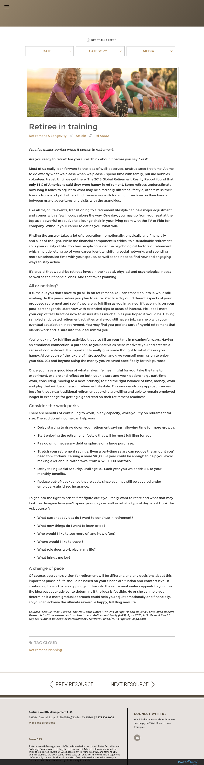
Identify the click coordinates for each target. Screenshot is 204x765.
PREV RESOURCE (71, 679)
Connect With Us (150, 708)
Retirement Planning (45, 644)
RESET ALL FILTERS (101, 34)
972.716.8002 (106, 711)
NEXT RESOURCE (133, 679)
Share (102, 130)
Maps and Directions (42, 717)
